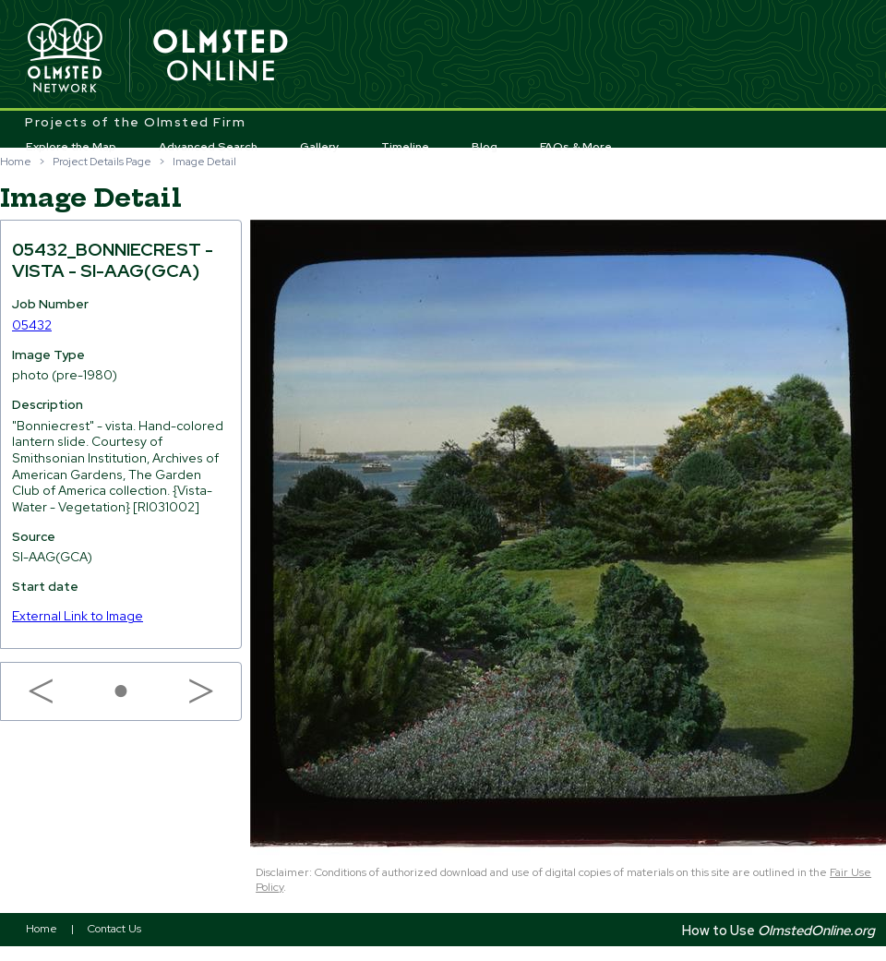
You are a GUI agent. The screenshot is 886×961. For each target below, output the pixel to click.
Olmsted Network (64, 56)
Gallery (320, 146)
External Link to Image (77, 615)
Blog (484, 146)
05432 (32, 325)
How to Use (778, 930)
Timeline (405, 146)
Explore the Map (71, 146)
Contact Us (114, 928)
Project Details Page (102, 161)
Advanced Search (208, 146)
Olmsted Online (221, 56)
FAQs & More (576, 146)
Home (15, 161)
